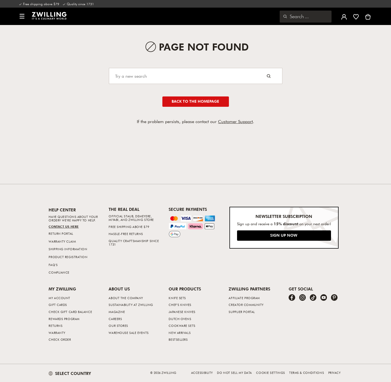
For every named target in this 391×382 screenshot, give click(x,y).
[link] (49, 16)
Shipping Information (68, 249)
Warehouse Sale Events (129, 333)
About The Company (126, 298)
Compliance (59, 272)
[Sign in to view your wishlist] (356, 16)
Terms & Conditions (306, 373)
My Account (59, 298)
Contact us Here (63, 226)
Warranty (57, 333)
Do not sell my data (234, 373)
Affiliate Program (244, 298)
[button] (22, 16)
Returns (55, 326)
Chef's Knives (180, 305)
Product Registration (68, 257)
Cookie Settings (270, 373)
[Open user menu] (344, 16)
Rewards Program (64, 319)
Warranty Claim (62, 241)
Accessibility (202, 372)
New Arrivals (180, 333)
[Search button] (269, 76)
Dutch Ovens (180, 319)
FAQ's (53, 265)
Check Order (60, 339)
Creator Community (246, 305)
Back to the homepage (195, 101)
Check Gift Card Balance (70, 312)
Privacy (334, 373)
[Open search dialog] (306, 17)
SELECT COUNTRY (70, 373)
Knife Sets (177, 298)
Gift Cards (58, 305)
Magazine (117, 312)
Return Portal (61, 233)
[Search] (195, 76)
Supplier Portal (242, 312)
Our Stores (118, 326)
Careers (115, 319)
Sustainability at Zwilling (131, 305)
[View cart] (368, 16)
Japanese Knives (182, 312)
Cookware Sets (182, 326)
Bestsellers (178, 339)
